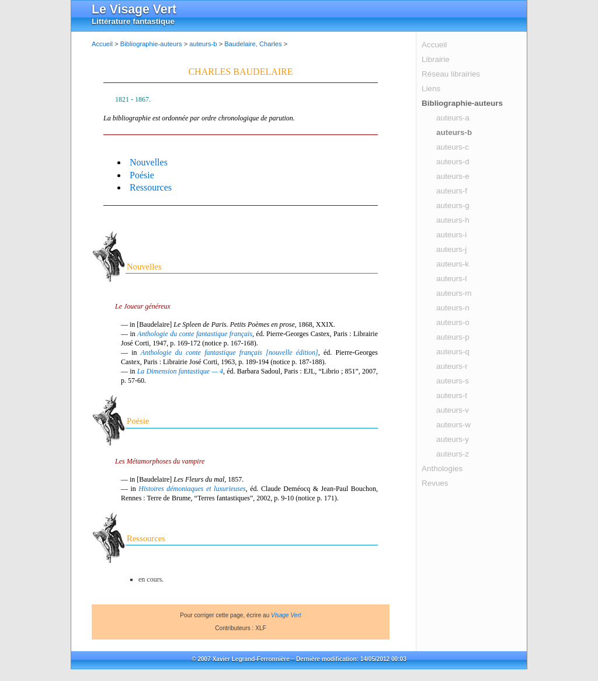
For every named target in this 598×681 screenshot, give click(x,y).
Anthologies (442, 468)
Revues (435, 483)
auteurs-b (454, 132)
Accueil (434, 44)
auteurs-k (452, 264)
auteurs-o (453, 322)
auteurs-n (453, 307)
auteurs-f (451, 190)
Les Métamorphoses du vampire (159, 461)
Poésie (142, 175)
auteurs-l (451, 278)
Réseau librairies (451, 74)
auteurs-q (453, 351)
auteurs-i (451, 234)
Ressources (151, 187)
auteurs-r (452, 366)
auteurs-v (452, 410)
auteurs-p (453, 337)
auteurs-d (453, 161)
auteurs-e (453, 176)
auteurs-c (452, 147)
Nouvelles (149, 162)
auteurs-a (453, 117)
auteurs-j (451, 249)
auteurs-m (454, 293)
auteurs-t (451, 395)
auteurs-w (453, 424)
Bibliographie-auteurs (462, 103)
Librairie (436, 59)
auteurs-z (452, 454)
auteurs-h (453, 220)
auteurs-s (452, 380)
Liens (431, 88)
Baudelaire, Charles (252, 43)
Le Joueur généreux (143, 306)
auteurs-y (452, 439)
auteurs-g (453, 205)
